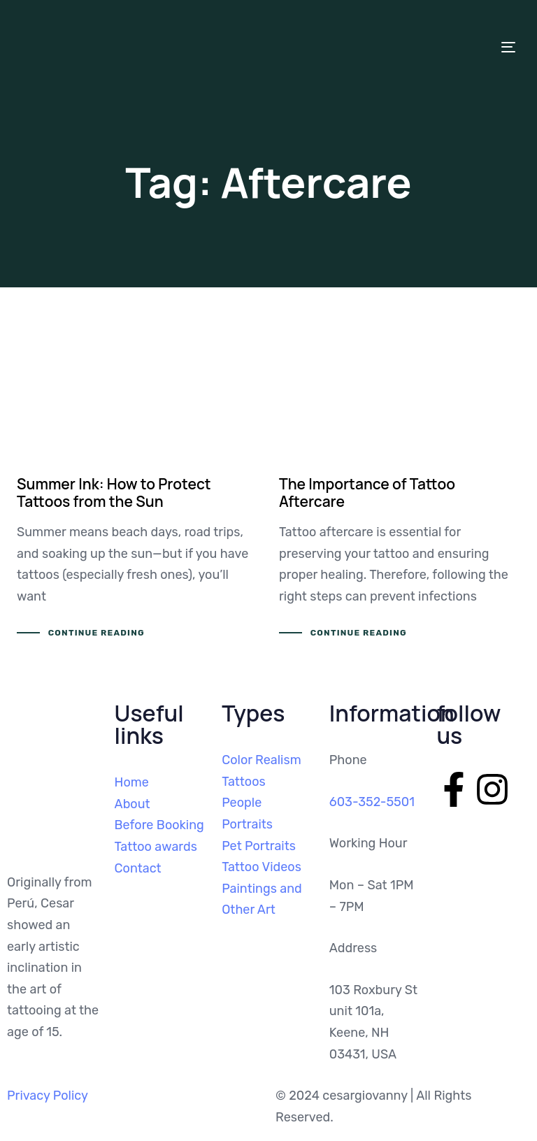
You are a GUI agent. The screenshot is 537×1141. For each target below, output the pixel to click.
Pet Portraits (259, 846)
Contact (138, 868)
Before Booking (159, 825)
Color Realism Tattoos (261, 770)
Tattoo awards (156, 846)
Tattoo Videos (261, 867)
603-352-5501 (372, 802)
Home (132, 782)
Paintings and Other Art (262, 899)
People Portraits (247, 813)
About (132, 804)
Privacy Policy (47, 1095)
